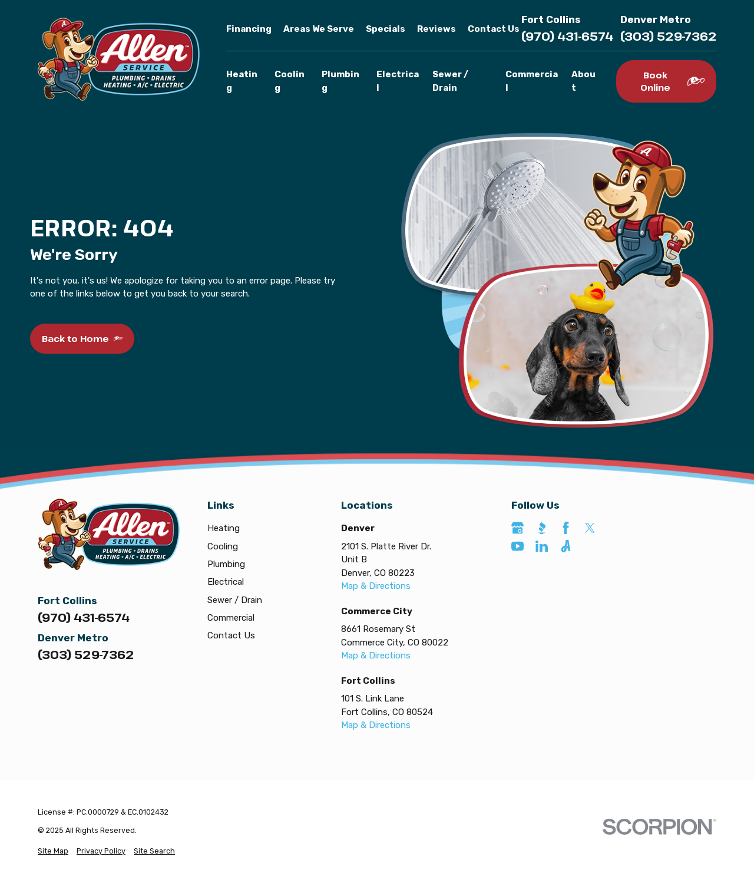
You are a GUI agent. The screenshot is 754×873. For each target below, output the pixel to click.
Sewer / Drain (234, 600)
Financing (249, 29)
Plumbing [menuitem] (340, 81)
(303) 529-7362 (668, 36)
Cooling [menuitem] (290, 81)
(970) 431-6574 (567, 36)
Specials (385, 29)
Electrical (225, 581)
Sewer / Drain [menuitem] (450, 81)
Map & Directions (376, 586)
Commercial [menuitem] (531, 81)
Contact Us (494, 29)
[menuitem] (53, 851)
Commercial (230, 617)
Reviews (436, 29)
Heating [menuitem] (241, 81)
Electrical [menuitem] (397, 81)
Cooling (222, 546)
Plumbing (226, 564)
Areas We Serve (318, 29)
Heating (223, 528)
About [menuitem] (583, 81)
